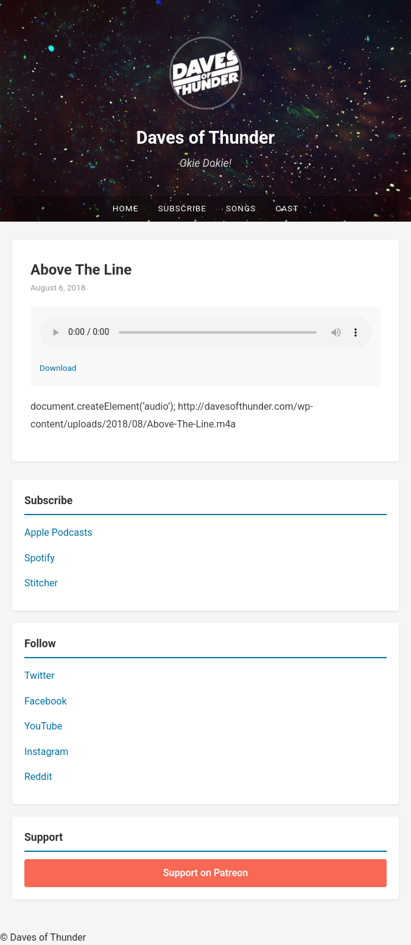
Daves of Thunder (205, 137)
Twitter (39, 675)
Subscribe (182, 208)
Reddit (38, 776)
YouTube (43, 726)
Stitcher (41, 583)
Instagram (46, 751)
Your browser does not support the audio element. (205, 332)
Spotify (39, 558)
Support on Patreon (205, 873)
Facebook (45, 701)
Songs (241, 208)
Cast (286, 208)
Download (58, 368)
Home (126, 208)
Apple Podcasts (58, 532)
